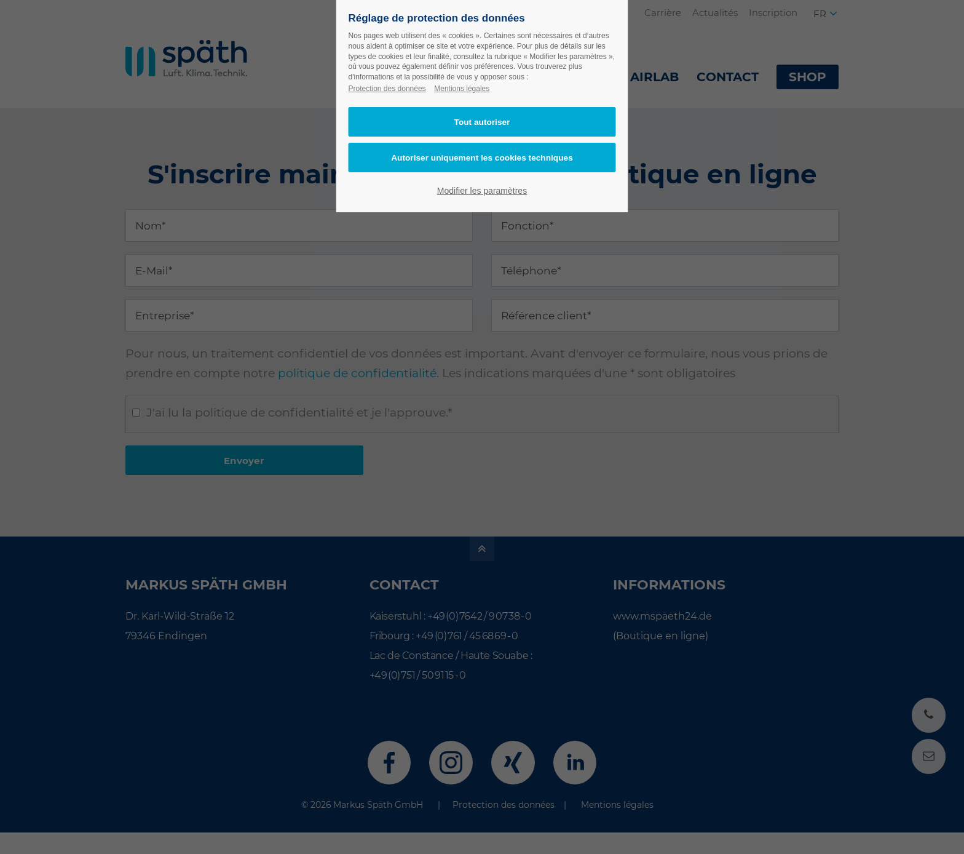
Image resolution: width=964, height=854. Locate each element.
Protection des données (387, 88)
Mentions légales (461, 88)
